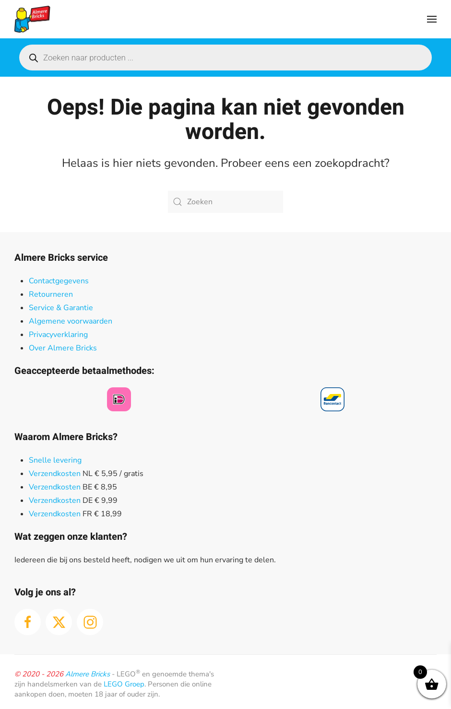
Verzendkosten (55, 473)
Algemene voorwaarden (70, 321)
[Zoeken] (225, 202)
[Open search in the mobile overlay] (225, 57)
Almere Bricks (87, 674)
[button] (432, 19)
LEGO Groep (124, 684)
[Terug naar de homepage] (32, 19)
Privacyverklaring (58, 334)
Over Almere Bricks (63, 348)
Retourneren (51, 294)
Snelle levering (55, 460)
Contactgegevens (59, 281)
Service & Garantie (61, 307)
